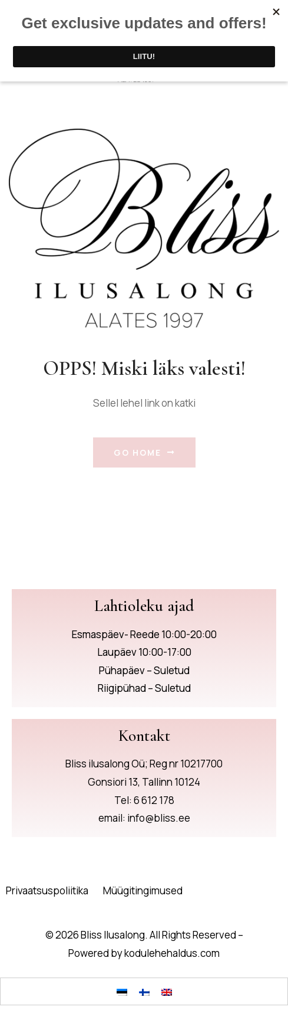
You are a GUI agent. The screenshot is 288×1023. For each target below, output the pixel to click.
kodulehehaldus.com (172, 953)
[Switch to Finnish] (144, 991)
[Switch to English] (166, 991)
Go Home (144, 452)
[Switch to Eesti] (122, 991)
